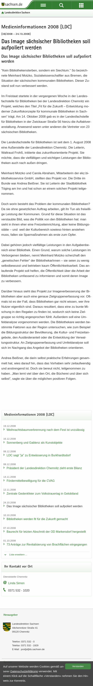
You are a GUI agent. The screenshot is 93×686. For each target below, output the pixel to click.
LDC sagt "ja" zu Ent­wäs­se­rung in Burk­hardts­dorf (38, 455)
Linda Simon (16, 583)
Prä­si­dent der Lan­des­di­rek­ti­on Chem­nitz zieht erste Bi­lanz (44, 468)
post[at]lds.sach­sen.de (33, 649)
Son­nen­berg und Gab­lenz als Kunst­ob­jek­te (34, 442)
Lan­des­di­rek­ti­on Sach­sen (17, 12)
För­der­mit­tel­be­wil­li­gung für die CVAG (31, 480)
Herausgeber (10, 615)
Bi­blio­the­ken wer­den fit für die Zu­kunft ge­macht (37, 519)
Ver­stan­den (78, 666)
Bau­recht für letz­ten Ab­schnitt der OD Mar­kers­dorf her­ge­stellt (46, 531)
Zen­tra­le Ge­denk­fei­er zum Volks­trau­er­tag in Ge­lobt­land (42, 493)
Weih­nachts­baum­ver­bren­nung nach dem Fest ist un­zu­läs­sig (45, 429)
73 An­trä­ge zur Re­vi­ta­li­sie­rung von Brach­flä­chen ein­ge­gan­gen (47, 544)
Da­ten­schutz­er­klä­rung (24, 671)
